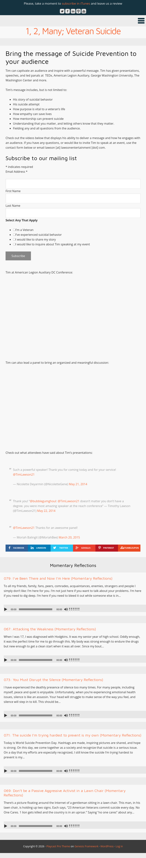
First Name (13, 191)
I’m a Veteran (24, 230)
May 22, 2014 (46, 511)
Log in (119, 846)
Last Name (13, 206)
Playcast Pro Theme (58, 846)
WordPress (107, 846)
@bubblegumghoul (43, 501)
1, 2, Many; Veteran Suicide (73, 31)
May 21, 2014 (78, 484)
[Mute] (66, 609)
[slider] (35, 609)
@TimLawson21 (24, 474)
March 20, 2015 (69, 537)
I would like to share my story (35, 239)
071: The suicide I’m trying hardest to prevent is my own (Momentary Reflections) (72, 735)
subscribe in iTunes (76, 3)
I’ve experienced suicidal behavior (38, 235)
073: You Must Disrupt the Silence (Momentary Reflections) (53, 680)
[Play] (6, 609)
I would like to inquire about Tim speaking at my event (52, 244)
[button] (73, 20)
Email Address (16, 172)
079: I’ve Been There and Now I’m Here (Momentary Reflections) (58, 578)
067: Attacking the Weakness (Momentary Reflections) (50, 629)
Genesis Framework (86, 846)
